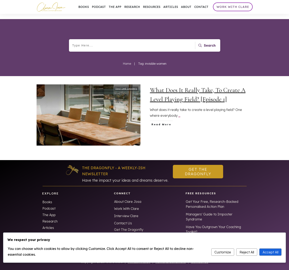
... (179, 110)
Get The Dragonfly (128, 224)
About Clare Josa (127, 196)
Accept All (270, 252)
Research (50, 216)
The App (49, 210)
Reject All (247, 252)
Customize (222, 252)
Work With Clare (126, 203)
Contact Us (123, 218)
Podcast (48, 203)
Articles (48, 222)
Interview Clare (126, 211)
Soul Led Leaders (126, 83)
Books (47, 197)
